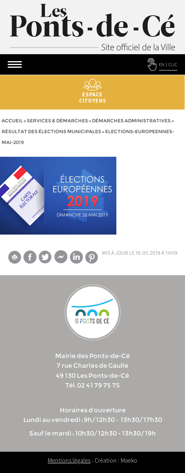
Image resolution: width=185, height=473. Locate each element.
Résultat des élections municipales (51, 131)
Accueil (12, 120)
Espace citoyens (92, 91)
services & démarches (57, 120)
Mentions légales (69, 460)
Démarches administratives (131, 120)
